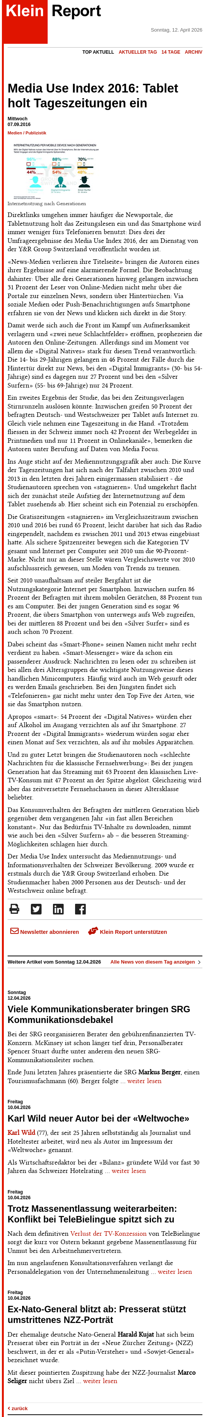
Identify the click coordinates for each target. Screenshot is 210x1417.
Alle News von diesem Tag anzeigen (156, 962)
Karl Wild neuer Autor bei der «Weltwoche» (98, 1118)
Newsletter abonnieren (44, 932)
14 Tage (171, 52)
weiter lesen (144, 1081)
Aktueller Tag (138, 52)
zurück (18, 1408)
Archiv (193, 52)
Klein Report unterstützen (127, 932)
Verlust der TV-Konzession (109, 1233)
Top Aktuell (98, 52)
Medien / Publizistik (27, 133)
